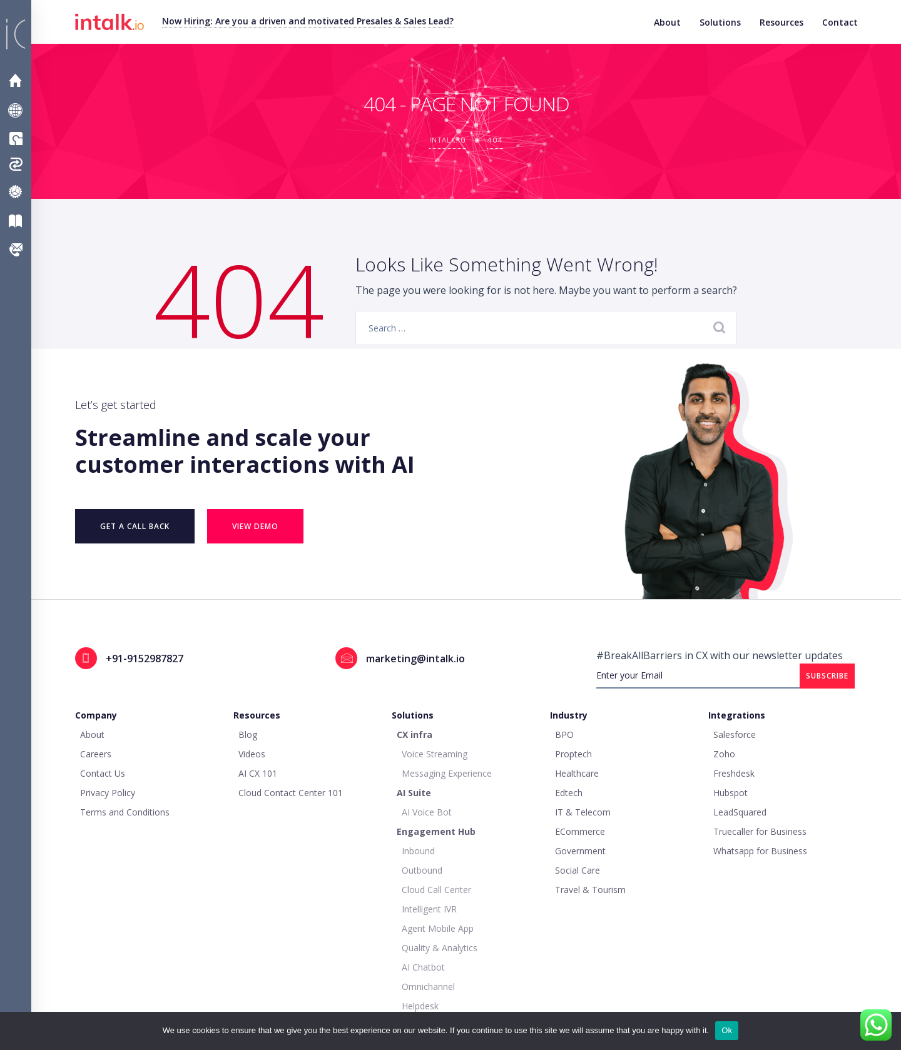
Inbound (418, 851)
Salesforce (734, 734)
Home (18, 80)
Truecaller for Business (760, 831)
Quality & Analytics (439, 948)
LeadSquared (739, 812)
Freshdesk (734, 773)
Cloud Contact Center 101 (290, 793)
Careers (95, 754)
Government (580, 851)
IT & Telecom (583, 812)
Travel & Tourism (590, 890)
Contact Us (20, 249)
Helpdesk (420, 1006)
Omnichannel (428, 986)
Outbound (422, 870)
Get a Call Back (135, 526)
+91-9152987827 (144, 658)
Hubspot (730, 793)
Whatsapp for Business (760, 851)
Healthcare (577, 773)
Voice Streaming (434, 754)
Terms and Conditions (125, 812)
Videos (251, 754)
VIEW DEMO (255, 526)
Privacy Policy (107, 793)
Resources (781, 22)
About (667, 22)
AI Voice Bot (427, 812)
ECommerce (580, 831)
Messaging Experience (447, 773)
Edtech (569, 793)
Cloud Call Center (436, 890)
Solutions (720, 22)
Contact (840, 22)
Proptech (573, 754)
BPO (564, 734)
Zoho (724, 754)
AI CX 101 (257, 773)
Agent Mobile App (438, 928)
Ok (726, 1030)
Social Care (577, 870)
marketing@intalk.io (415, 658)
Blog (247, 734)
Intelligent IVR (429, 909)
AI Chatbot (423, 967)
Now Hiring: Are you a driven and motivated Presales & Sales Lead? (308, 21)
